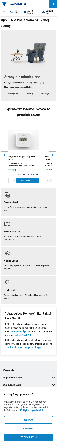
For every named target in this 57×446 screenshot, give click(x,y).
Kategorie (29, 370)
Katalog (30, 93)
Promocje (45, 93)
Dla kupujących (29, 385)
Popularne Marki (29, 377)
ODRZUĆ (28, 428)
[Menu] (4, 12)
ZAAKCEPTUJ (28, 437)
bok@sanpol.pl (18, 331)
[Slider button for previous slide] (4, 155)
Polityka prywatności (31, 410)
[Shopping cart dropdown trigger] (14, 12)
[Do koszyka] (27, 180)
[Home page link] (15, 4)
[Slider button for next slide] (52, 155)
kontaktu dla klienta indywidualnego (23, 347)
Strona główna (13, 93)
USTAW (28, 420)
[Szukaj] (53, 4)
